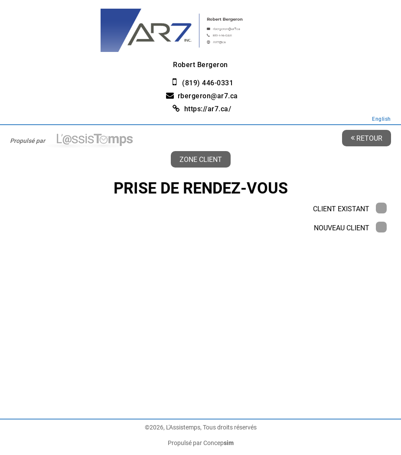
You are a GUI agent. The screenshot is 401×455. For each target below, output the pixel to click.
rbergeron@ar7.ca (208, 96)
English (381, 119)
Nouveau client (350, 228)
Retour (366, 138)
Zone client (200, 159)
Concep (218, 442)
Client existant (350, 209)
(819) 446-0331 (207, 83)
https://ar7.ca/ (207, 109)
